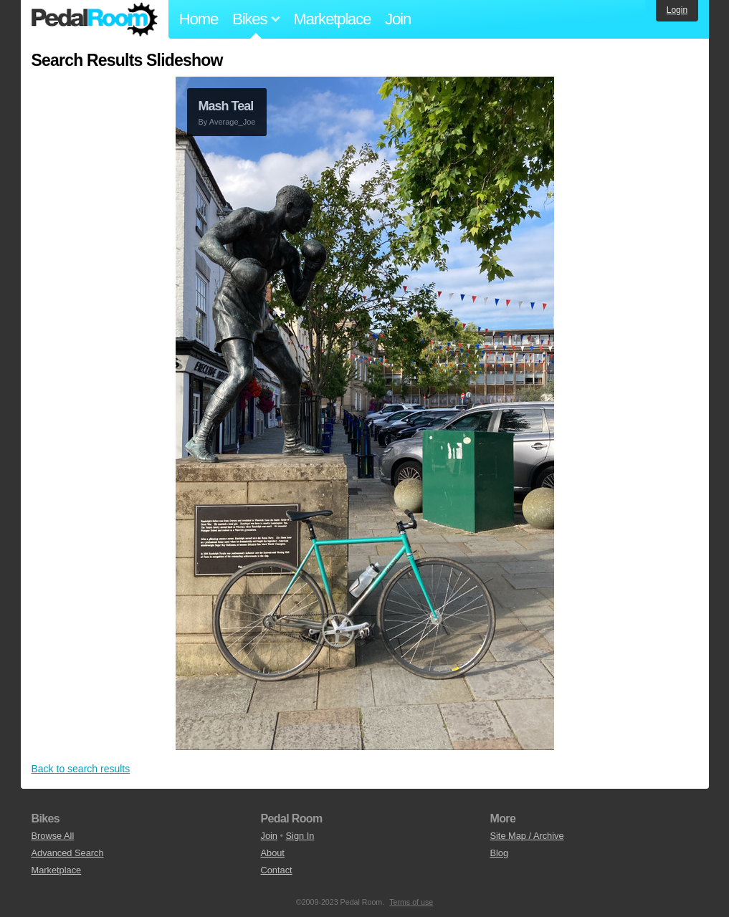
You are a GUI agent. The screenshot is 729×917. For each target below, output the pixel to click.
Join (398, 19)
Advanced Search (68, 853)
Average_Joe (232, 121)
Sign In (300, 835)
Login (677, 10)
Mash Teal (226, 106)
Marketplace (332, 19)
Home (199, 19)
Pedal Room (95, 19)
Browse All (53, 835)
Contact (276, 870)
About (272, 853)
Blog (499, 853)
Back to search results (81, 768)
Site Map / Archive (526, 835)
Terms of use (411, 902)
